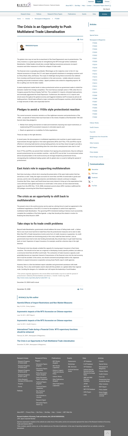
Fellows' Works (94, 123)
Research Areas (22, 358)
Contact (89, 5)
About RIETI (69, 5)
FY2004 (95, 111)
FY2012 (95, 86)
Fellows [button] (38, 14)
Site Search (106, 9)
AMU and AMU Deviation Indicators (88, 379)
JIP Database (88, 361)
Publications (56, 358)
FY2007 (95, 101)
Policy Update (94, 152)
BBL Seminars (72, 367)
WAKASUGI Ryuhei (32, 45)
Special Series (94, 35)
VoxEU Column (94, 127)
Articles (27, 18)
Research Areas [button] (25, 14)
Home (19, 18)
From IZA (92, 132)
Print (81, 39)
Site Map (77, 5)
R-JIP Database (88, 364)
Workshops (71, 364)
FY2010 (95, 92)
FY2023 (95, 52)
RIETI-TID (86, 386)
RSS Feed (94, 173)
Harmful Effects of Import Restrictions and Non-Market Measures (44, 303)
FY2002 (95, 117)
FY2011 (95, 89)
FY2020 (95, 61)
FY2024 (95, 49)
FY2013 (95, 83)
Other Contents (94, 143)
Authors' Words (57, 376)
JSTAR (86, 384)
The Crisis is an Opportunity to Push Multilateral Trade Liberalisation (46, 341)
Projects (20, 384)
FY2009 (95, 95)
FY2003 (95, 114)
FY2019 (95, 64)
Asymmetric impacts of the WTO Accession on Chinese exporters (44, 312)
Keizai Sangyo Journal (96, 157)
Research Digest (41, 400)
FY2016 (95, 74)
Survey (20, 386)
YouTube (94, 185)
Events (69, 358)
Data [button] (94, 14)
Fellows (20, 391)
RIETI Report (93, 147)
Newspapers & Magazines (42, 18)
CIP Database (88, 367)
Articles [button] (105, 14)
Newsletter (95, 169)
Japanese (91, 1)
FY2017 (95, 71)
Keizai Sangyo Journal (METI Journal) (103, 394)
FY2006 (95, 105)
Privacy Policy (30, 412)
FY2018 (95, 68)
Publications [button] (72, 14)
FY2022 (95, 55)
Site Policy (39, 412)
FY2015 (95, 77)
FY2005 (95, 108)
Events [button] (84, 14)
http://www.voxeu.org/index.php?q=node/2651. (33, 278)
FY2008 (57, 18)
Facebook (95, 177)
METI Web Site (67, 412)
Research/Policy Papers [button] (54, 14)
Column (92, 30)
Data (84, 358)
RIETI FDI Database (89, 389)
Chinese (107, 1)
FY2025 (95, 46)
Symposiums (72, 361)
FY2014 (95, 80)
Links (85, 395)
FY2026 (95, 43)
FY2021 (95, 58)
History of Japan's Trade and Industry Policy (58, 372)
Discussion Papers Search (102, 5)
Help (83, 5)
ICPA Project (87, 392)
